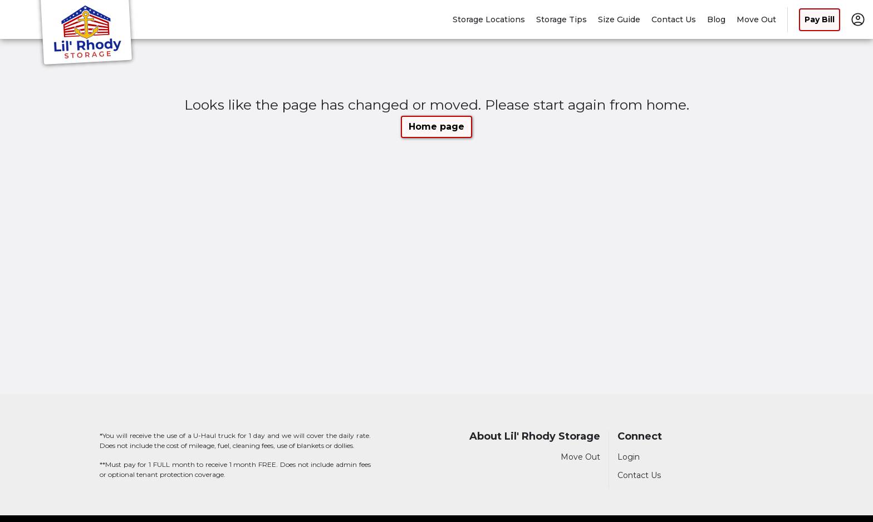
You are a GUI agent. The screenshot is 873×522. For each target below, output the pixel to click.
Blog (716, 19)
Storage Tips (561, 19)
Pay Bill (820, 19)
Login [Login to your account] (628, 457)
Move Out (756, 19)
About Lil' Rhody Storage (534, 436)
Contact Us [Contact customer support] (639, 475)
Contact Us (673, 19)
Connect (639, 436)
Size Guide (619, 19)
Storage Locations (489, 19)
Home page (436, 126)
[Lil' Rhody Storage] (86, 35)
